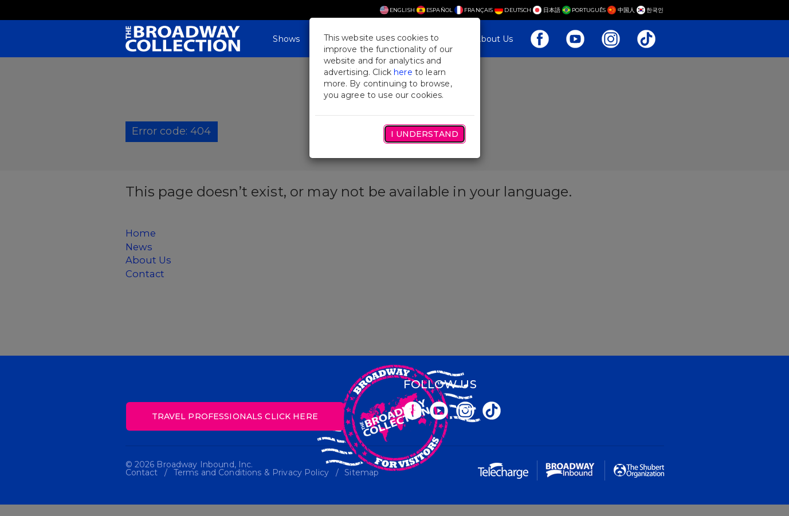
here (403, 72)
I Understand (424, 134)
